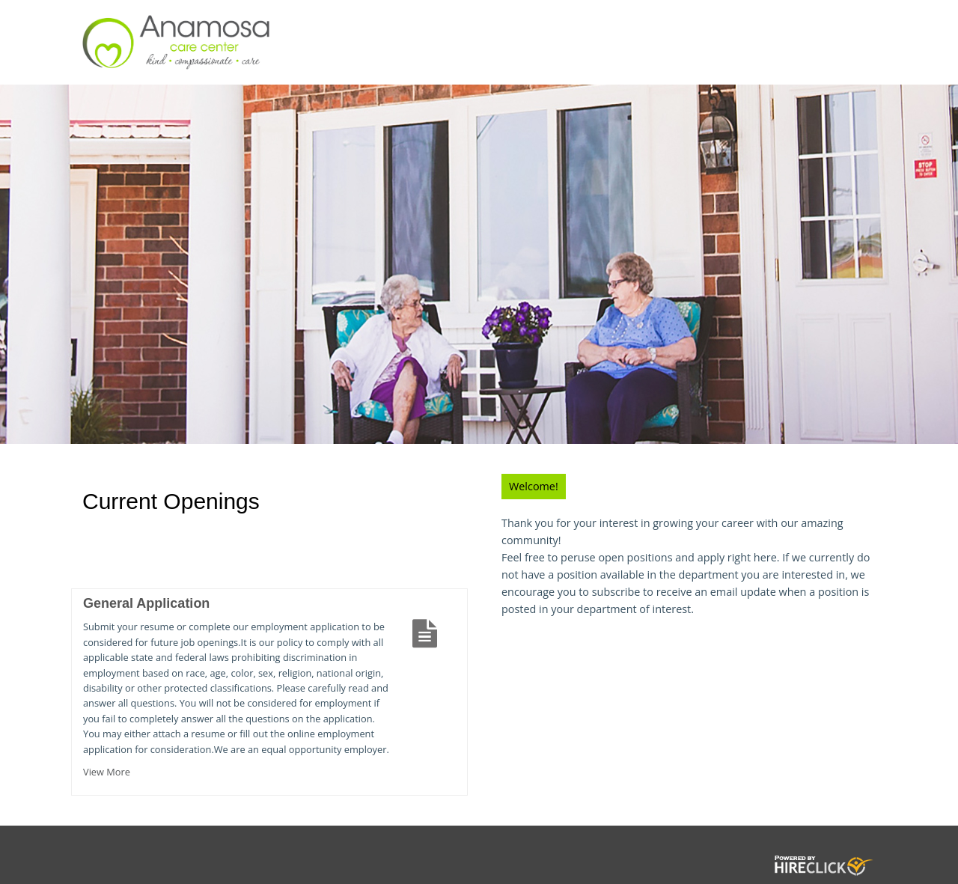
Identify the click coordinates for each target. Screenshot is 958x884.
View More (106, 771)
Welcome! (533, 486)
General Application (146, 603)
